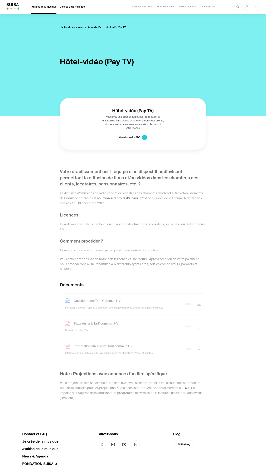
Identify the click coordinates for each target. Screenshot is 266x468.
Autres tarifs (94, 27)
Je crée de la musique (72, 6)
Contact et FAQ (208, 6)
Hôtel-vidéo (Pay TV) (115, 27)
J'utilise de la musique (43, 6)
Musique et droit (165, 6)
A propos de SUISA (142, 6)
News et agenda (187, 6)
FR (255, 6)
